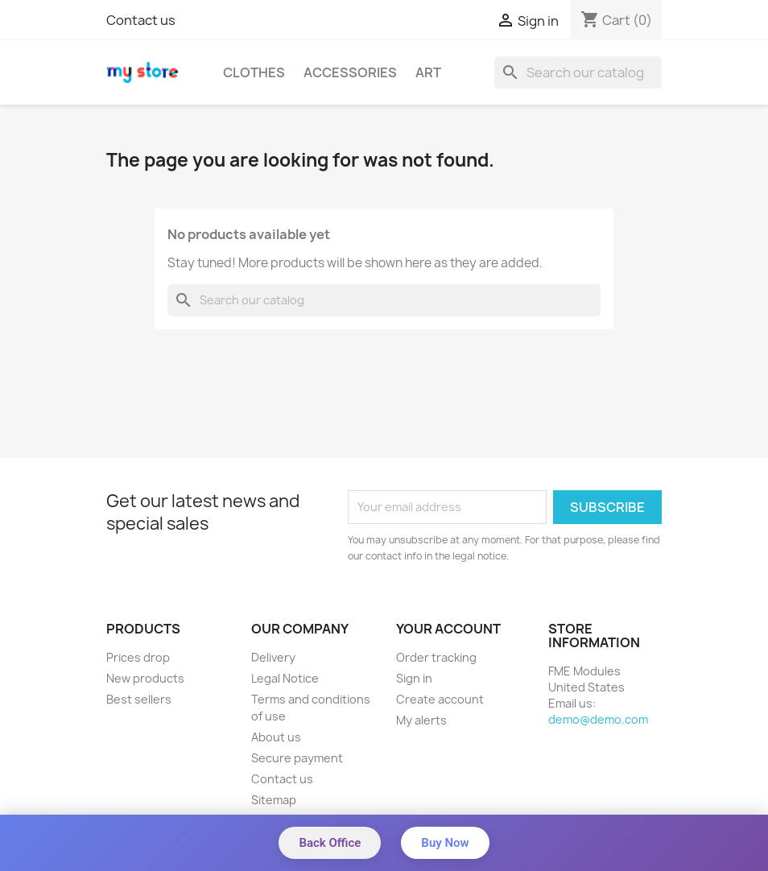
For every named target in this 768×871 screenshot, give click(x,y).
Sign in (414, 678)
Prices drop (138, 657)
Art (428, 72)
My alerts (421, 720)
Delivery (273, 657)
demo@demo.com (598, 719)
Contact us (140, 20)
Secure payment (297, 758)
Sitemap (273, 799)
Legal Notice (285, 678)
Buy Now (445, 843)
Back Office (330, 843)
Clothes (254, 72)
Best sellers (138, 699)
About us (276, 737)
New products (145, 678)
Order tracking (436, 657)
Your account (448, 629)
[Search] (578, 72)
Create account (440, 699)
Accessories (350, 72)
